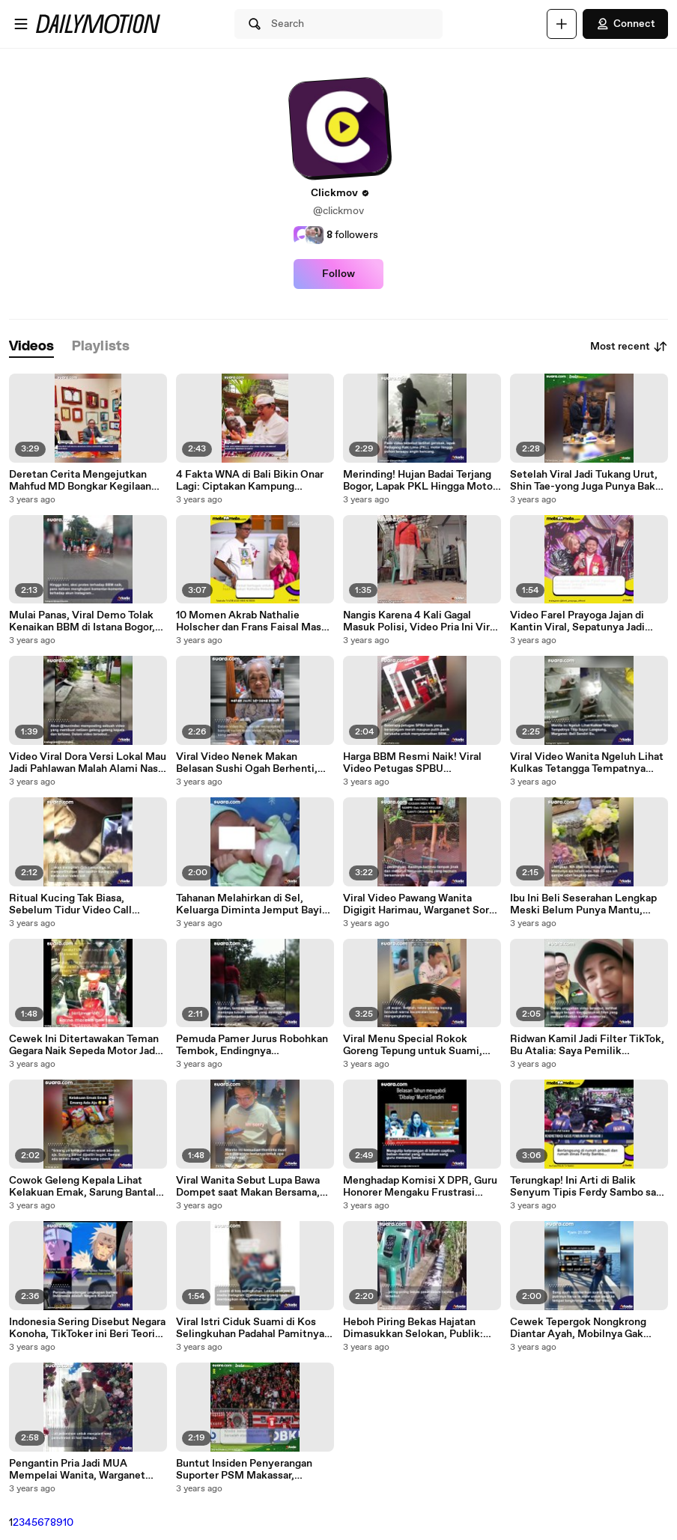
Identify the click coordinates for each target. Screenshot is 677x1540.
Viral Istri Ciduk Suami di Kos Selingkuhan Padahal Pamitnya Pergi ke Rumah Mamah (250, 1328)
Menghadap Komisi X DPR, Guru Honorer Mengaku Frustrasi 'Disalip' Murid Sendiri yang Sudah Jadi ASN (420, 1187)
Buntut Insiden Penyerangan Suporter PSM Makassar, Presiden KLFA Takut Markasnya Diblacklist (254, 1470)
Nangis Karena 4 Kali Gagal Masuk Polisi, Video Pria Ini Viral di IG (420, 621)
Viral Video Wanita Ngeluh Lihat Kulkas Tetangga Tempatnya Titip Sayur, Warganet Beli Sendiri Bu (587, 763)
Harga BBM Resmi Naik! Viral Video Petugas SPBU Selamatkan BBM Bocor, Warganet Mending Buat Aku (412, 763)
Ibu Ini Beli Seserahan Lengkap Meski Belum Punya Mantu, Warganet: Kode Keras (583, 904)
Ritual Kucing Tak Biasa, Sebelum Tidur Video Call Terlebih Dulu (70, 904)
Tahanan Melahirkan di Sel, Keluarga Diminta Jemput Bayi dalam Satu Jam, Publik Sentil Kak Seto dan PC (249, 904)
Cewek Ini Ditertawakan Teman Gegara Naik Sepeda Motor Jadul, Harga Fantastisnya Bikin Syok (88, 1045)
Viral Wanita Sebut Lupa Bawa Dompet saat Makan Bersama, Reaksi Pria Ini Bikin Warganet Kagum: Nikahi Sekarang (248, 1187)
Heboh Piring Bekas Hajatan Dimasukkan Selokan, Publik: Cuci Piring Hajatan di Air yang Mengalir (415, 1328)
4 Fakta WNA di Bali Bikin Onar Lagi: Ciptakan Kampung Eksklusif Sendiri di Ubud (250, 481)
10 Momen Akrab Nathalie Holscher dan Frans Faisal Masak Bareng (254, 621)
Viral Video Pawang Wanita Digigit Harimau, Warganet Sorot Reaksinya (421, 904)
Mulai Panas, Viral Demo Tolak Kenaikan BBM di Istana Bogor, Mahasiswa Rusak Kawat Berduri (87, 621)
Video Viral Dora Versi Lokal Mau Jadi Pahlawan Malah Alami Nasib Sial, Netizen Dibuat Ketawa (88, 763)
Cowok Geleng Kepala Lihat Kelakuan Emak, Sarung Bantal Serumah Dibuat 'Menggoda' (82, 1187)
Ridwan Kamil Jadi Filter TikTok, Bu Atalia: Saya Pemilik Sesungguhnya (587, 1045)
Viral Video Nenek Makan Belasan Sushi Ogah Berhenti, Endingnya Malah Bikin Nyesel (248, 763)
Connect (625, 23)
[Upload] (562, 24)
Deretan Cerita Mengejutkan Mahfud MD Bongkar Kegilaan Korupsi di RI (80, 481)
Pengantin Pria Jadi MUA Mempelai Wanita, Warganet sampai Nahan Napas (77, 1470)
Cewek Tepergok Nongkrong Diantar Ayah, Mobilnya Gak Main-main (578, 1328)
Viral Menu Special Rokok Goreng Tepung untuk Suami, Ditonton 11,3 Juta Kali (412, 1045)
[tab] (31, 347)
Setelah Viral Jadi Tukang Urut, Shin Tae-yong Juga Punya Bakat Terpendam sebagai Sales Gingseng (587, 481)
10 (68, 1523)
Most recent (629, 346)
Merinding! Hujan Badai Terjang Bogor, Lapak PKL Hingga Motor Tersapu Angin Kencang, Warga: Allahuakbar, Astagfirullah (420, 481)
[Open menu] (21, 24)
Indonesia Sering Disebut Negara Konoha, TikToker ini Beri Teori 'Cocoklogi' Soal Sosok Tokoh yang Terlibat (87, 1328)
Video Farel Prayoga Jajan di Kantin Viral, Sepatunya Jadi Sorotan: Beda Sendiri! (577, 621)
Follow (338, 274)
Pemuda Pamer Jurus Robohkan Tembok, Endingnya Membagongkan (252, 1045)
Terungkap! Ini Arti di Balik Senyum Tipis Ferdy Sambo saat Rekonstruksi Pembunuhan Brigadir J (588, 1187)
